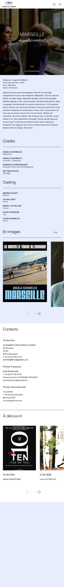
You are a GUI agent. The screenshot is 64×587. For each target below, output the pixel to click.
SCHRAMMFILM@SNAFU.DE (15, 360)
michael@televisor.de (12, 401)
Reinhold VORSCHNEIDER (15, 165)
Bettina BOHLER (11, 171)
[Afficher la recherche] (54, 4)
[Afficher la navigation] (60, 4)
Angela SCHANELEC (12, 152)
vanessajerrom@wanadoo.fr (15, 380)
